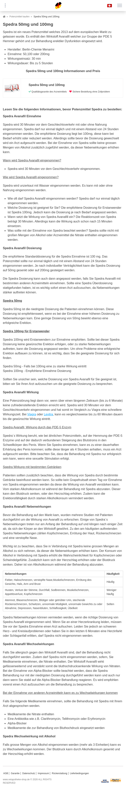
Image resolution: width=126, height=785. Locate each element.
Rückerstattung (59, 773)
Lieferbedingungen (79, 773)
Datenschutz (28, 773)
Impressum (43, 773)
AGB (5, 773)
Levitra (48, 414)
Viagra (31, 414)
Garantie (15, 773)
